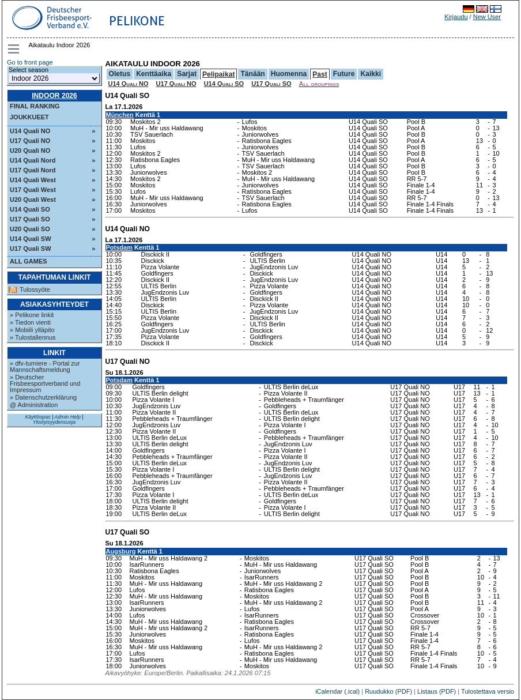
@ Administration (34, 404)
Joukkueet (29, 117)
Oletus (120, 74)
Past (319, 74)
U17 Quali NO (30, 140)
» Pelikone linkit (32, 314)
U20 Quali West (33, 199)
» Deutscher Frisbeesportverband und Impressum (45, 383)
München (120, 114)
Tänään (252, 74)
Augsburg (121, 551)
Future (344, 74)
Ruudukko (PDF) (388, 691)
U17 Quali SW (30, 248)
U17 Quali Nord (32, 170)
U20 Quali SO (30, 228)
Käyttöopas (37, 417)
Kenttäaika (153, 74)
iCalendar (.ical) (337, 691)
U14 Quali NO (30, 130)
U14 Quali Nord (32, 160)
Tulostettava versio (487, 691)
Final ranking (35, 106)
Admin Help (67, 417)
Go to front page (30, 62)
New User (487, 16)
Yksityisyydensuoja (54, 422)
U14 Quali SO (30, 209)
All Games (28, 261)
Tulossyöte (35, 290)
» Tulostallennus (33, 337)
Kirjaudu (455, 16)
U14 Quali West (33, 179)
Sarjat (187, 74)
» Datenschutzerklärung (43, 397)
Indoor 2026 (54, 95)
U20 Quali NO (30, 150)
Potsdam (119, 247)
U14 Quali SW (30, 238)
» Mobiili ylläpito (32, 329)
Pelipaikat (218, 74)
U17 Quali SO (30, 219)
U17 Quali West (33, 189)
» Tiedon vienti (30, 322)
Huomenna (289, 74)
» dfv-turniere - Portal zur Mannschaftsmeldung (45, 366)
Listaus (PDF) (436, 691)
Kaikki (370, 74)
